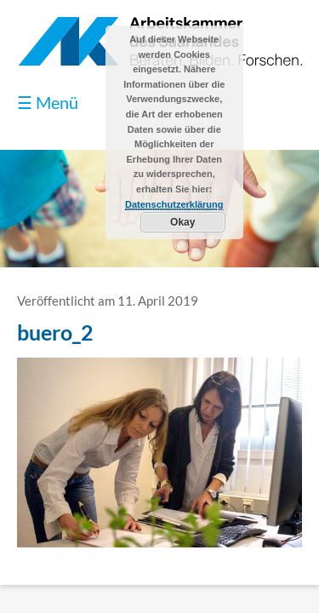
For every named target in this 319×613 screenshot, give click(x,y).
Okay (182, 222)
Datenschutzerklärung (174, 204)
